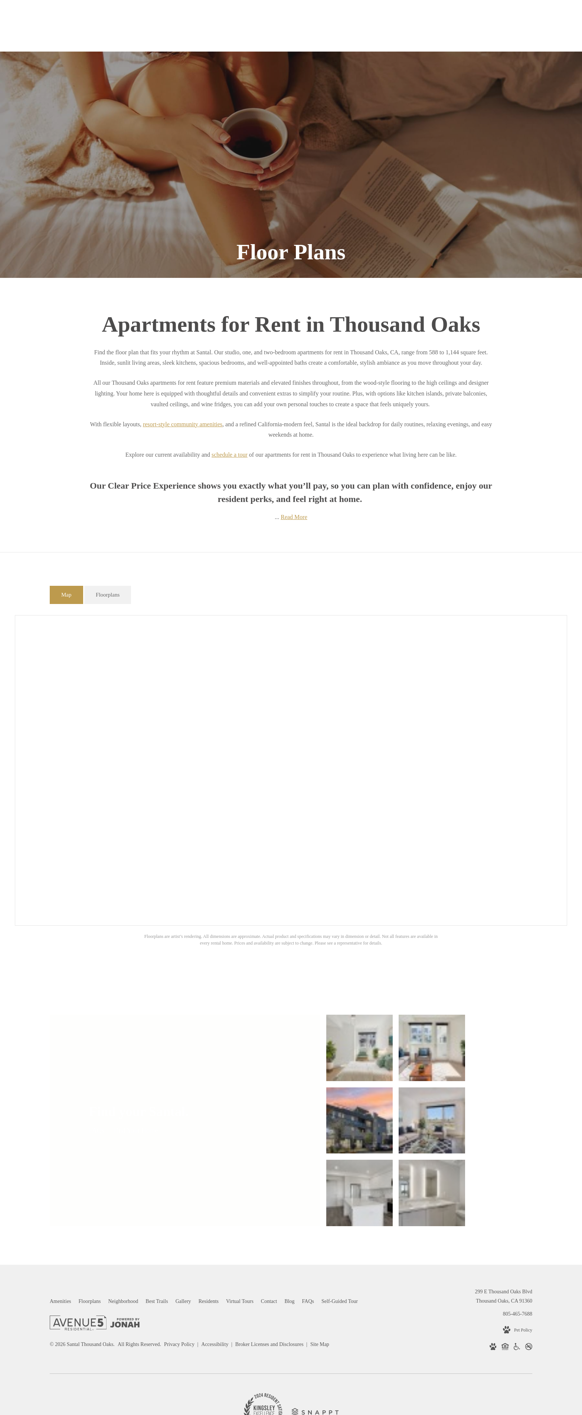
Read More (294, 517)
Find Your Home (135, 1092)
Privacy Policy (179, 1268)
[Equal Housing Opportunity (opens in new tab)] (505, 1272)
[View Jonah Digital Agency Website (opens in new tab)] (125, 1248)
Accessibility (215, 1268)
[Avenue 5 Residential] (78, 1248)
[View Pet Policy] (517, 1254)
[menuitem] (60, 1225)
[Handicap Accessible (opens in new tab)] (517, 1272)
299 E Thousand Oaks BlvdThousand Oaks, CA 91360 (503, 1220)
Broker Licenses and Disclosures (270, 1268)
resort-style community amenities (182, 424)
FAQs (97, 1092)
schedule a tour (230, 455)
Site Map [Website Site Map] (319, 1268)
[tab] (66, 595)
